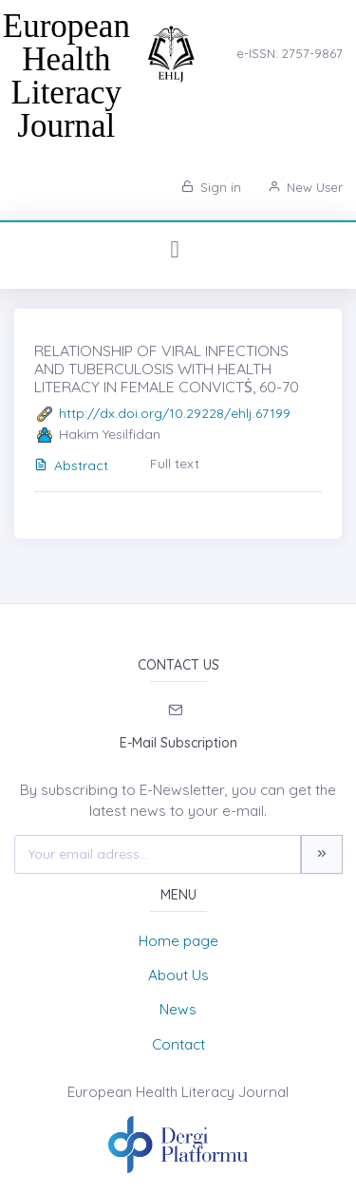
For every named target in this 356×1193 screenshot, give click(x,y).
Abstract (71, 465)
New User (305, 187)
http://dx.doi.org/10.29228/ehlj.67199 (174, 413)
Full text (174, 463)
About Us (178, 975)
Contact (178, 1044)
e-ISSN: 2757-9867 (289, 53)
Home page (178, 941)
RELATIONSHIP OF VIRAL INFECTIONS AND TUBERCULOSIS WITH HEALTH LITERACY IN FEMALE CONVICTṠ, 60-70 (166, 368)
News (178, 1009)
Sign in (211, 187)
